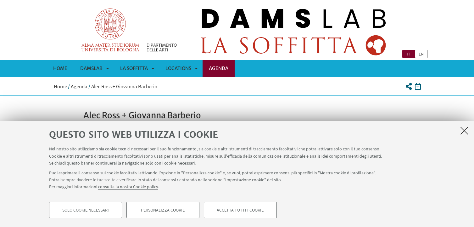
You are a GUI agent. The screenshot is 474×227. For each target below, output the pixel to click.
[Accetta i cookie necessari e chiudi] (464, 130)
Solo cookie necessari (85, 210)
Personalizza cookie (163, 210)
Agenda (218, 68)
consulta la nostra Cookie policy (128, 186)
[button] (408, 86)
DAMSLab (91, 68)
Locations (178, 68)
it (408, 54)
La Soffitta (134, 68)
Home (60, 68)
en (421, 54)
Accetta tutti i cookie (240, 210)
